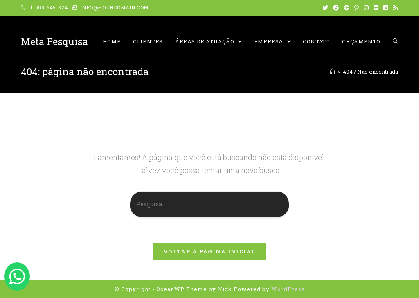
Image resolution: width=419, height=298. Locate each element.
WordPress (288, 289)
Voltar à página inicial (209, 251)
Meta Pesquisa (54, 41)
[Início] (332, 71)
